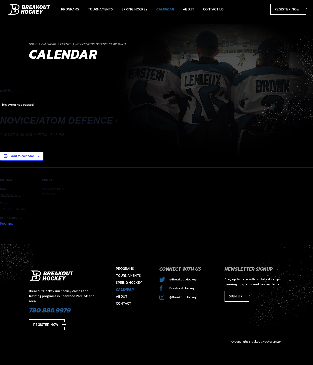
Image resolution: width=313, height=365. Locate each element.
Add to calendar (22, 156)
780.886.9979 (50, 310)
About (121, 296)
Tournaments (128, 275)
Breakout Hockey (177, 287)
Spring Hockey (129, 282)
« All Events (10, 91)
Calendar (125, 289)
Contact (123, 303)
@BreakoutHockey (178, 279)
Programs (6, 223)
